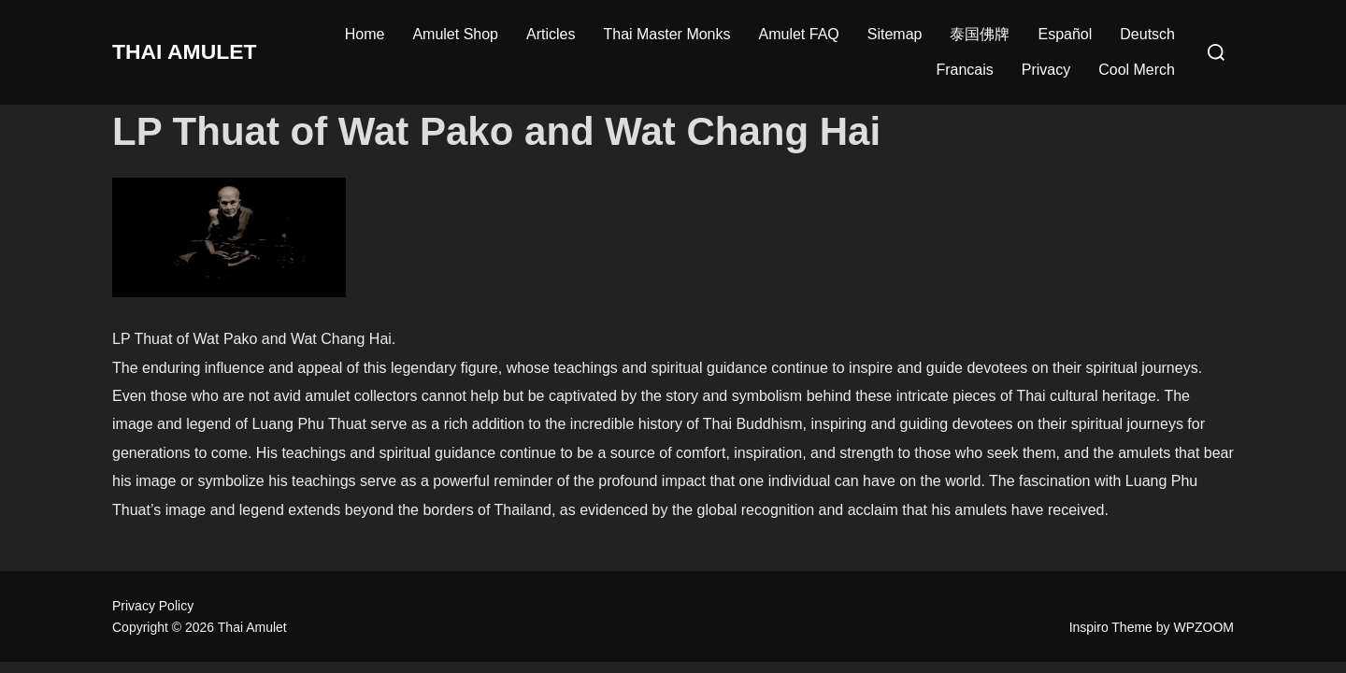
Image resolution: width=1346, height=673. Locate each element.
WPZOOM (1203, 627)
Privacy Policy (152, 605)
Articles (550, 34)
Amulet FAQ (799, 34)
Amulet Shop (455, 34)
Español (1065, 34)
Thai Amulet (194, 51)
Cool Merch (1136, 70)
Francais (964, 70)
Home (365, 34)
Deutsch (1147, 34)
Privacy (1046, 70)
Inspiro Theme (1111, 627)
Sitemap (895, 34)
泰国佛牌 (980, 34)
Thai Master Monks (666, 34)
